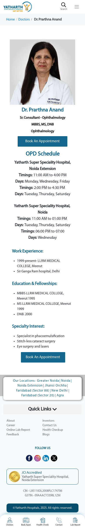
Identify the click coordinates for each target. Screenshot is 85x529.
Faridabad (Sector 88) (32, 390)
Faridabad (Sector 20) (37, 395)
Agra (60, 395)
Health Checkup (52, 430)
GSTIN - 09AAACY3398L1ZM (42, 495)
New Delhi (59, 390)
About (11, 420)
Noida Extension (30, 385)
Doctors (24, 19)
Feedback (13, 434)
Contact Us (49, 425)
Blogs (46, 434)
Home (10, 19)
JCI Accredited (32, 473)
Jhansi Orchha (56, 385)
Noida (65, 381)
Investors (48, 420)
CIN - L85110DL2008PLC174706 (42, 491)
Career (11, 425)
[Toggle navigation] (77, 6)
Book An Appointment (42, 141)
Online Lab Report (18, 430)
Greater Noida (48, 381)
